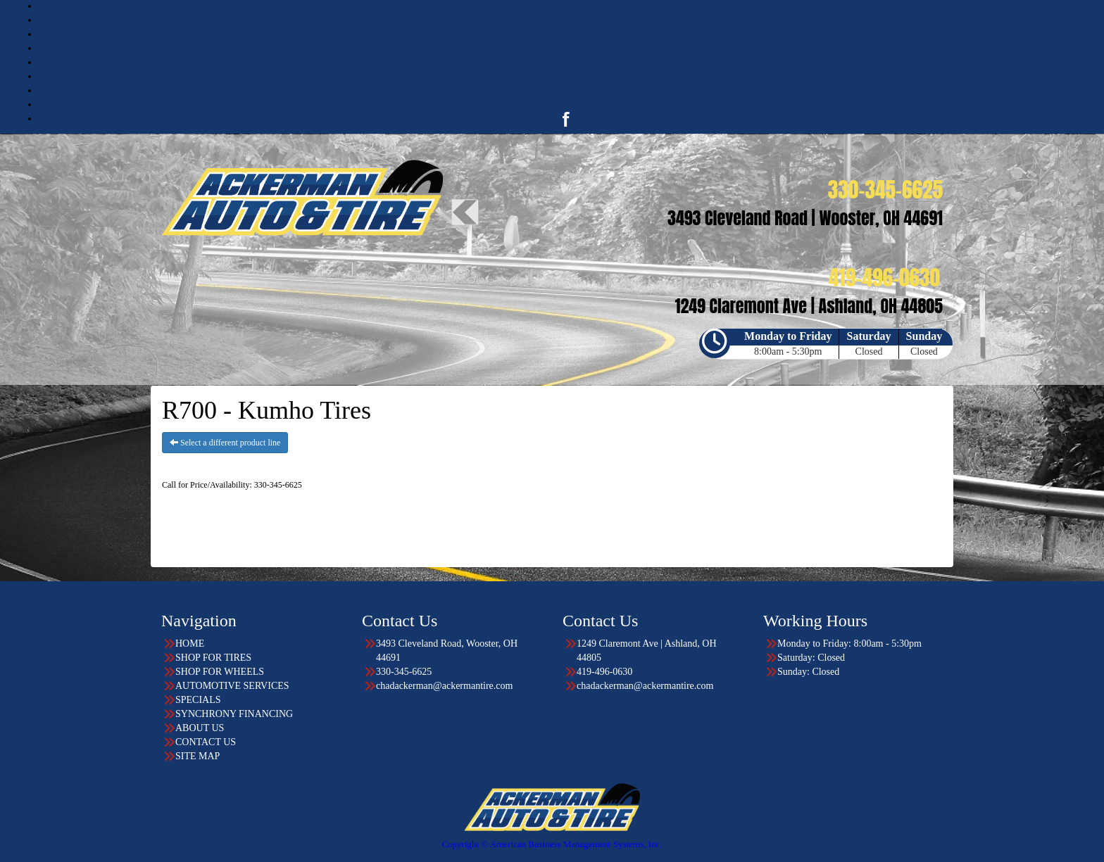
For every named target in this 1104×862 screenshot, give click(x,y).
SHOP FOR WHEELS (566, 34)
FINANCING (566, 76)
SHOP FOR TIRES (566, 20)
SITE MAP (197, 756)
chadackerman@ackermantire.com (444, 685)
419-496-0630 (604, 671)
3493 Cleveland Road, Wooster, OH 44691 (447, 650)
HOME (565, 6)
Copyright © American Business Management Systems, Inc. (551, 844)
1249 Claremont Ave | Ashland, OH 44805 (647, 650)
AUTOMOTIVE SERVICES (566, 48)
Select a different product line (225, 443)
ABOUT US (565, 90)
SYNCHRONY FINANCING (234, 714)
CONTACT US (566, 104)
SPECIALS (566, 62)
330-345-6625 (404, 671)
